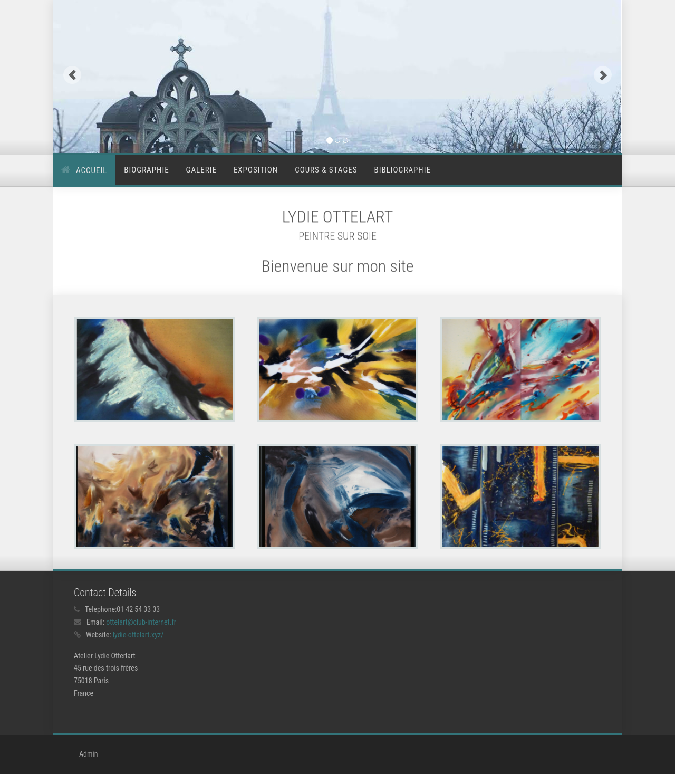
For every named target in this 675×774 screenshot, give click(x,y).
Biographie (146, 170)
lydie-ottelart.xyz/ (138, 634)
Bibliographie (402, 170)
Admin (88, 754)
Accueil (91, 170)
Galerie (201, 170)
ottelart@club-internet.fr (141, 622)
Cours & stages (326, 170)
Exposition (256, 170)
